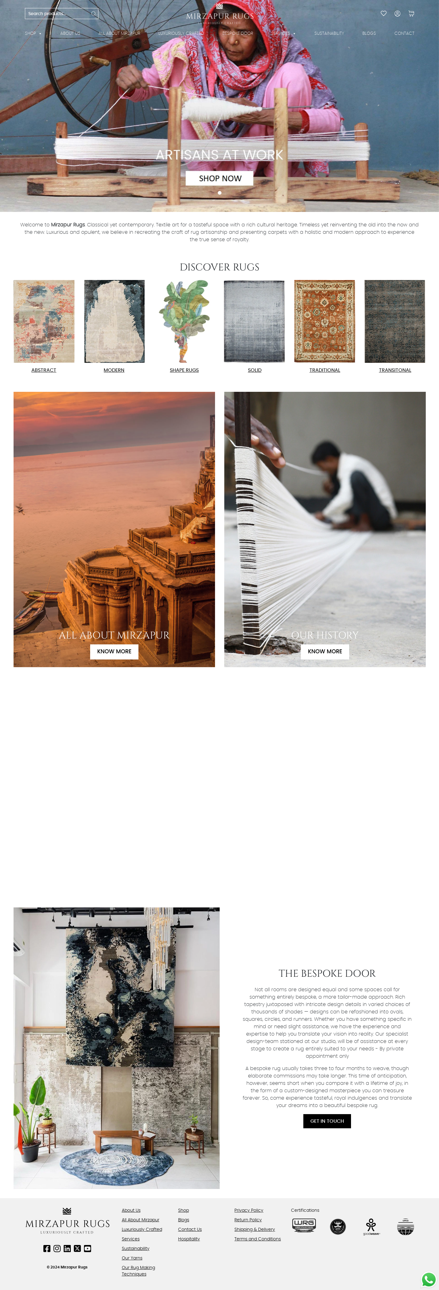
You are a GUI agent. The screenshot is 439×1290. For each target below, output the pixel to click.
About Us (70, 33)
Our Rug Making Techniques (138, 1271)
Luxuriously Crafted (181, 33)
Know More (114, 652)
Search (93, 13)
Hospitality (189, 1239)
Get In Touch (327, 1121)
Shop (33, 33)
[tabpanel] (219, 106)
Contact (404, 33)
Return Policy (248, 1220)
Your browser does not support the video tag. (219, 786)
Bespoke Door (237, 33)
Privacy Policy (248, 1210)
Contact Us (190, 1229)
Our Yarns (132, 1258)
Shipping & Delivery (254, 1229)
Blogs (369, 33)
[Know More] (114, 529)
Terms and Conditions (257, 1239)
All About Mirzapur (119, 33)
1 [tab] (219, 193)
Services (283, 33)
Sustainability (329, 33)
